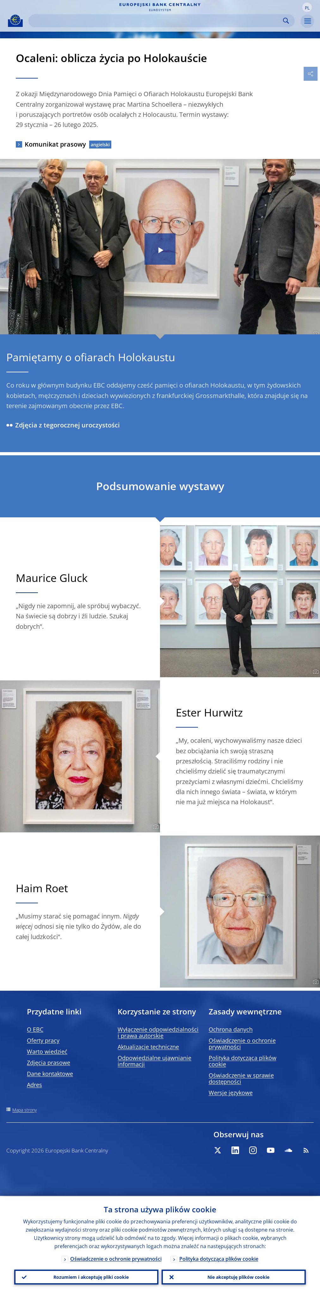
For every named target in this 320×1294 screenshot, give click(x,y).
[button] (307, 7)
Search (286, 20)
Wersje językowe (231, 1092)
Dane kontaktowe (50, 1073)
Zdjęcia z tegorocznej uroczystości (63, 425)
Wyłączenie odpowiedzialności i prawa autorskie (158, 1032)
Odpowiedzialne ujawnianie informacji (154, 1061)
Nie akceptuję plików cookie (238, 1277)
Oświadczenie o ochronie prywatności (242, 1044)
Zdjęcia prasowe (48, 1062)
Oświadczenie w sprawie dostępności (241, 1078)
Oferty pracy (43, 1040)
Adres (34, 1085)
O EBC (35, 1029)
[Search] (156, 20)
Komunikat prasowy (55, 144)
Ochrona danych (231, 1029)
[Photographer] (314, 333)
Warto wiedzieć (47, 1051)
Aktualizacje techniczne (148, 1047)
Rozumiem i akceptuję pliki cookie (91, 1277)
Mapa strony (24, 1110)
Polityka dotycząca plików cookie (242, 1061)
